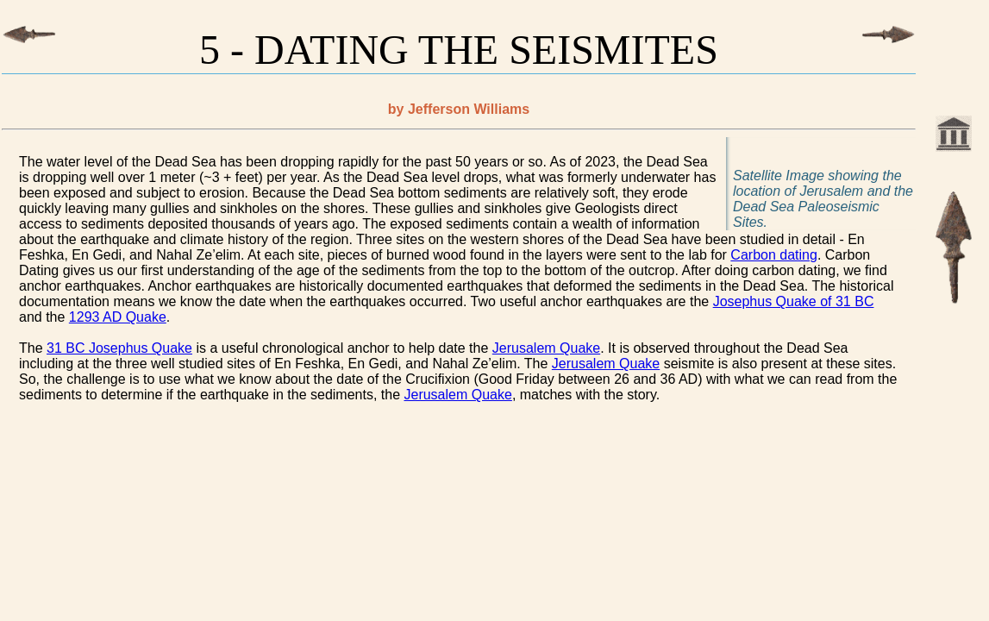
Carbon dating (773, 255)
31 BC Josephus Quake (119, 348)
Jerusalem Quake (546, 348)
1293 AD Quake (117, 317)
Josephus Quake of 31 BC (793, 301)
